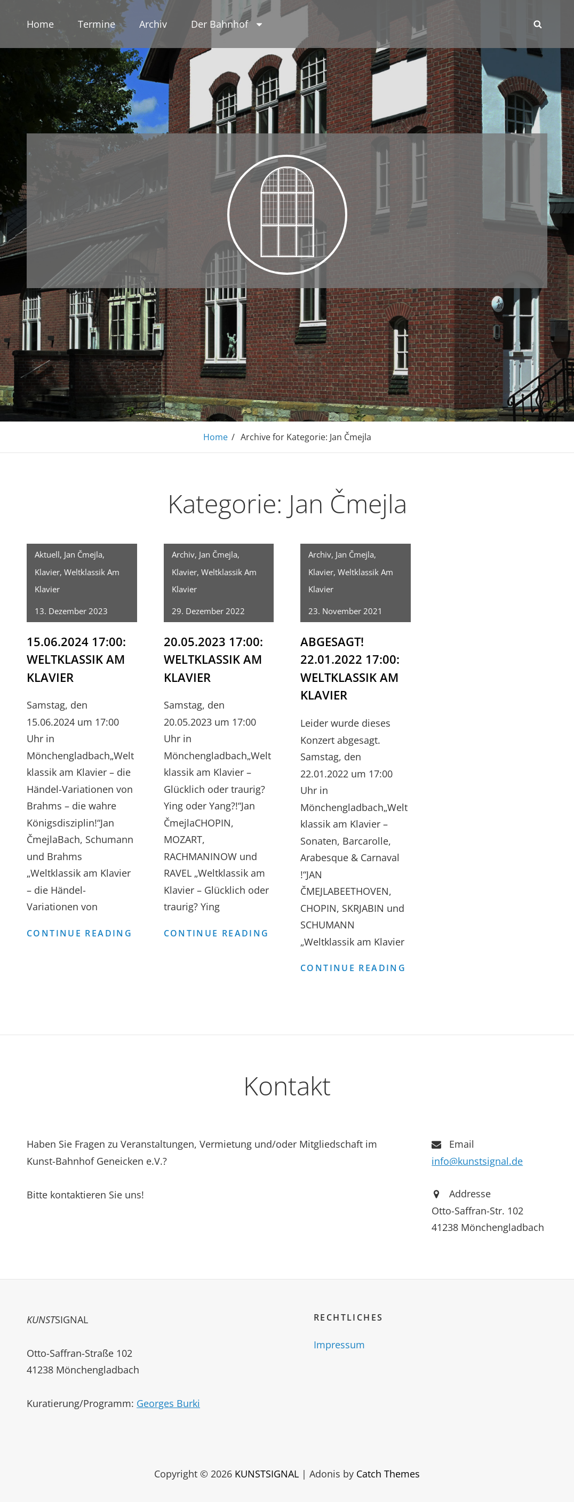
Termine (96, 24)
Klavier (47, 571)
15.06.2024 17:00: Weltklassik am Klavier (76, 658)
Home (40, 24)
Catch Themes (388, 1472)
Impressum (339, 1343)
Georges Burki (168, 1401)
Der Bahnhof (227, 24)
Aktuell (47, 554)
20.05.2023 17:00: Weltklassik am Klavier (213, 658)
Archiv (153, 24)
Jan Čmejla (83, 554)
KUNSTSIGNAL (267, 1472)
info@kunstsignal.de (477, 1159)
